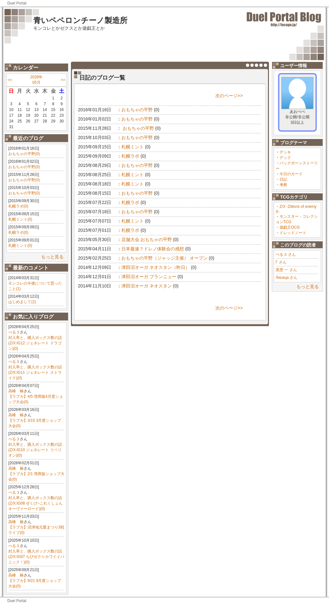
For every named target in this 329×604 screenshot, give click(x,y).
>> (63, 80)
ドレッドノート (292, 233)
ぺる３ (14, 332)
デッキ (285, 152)
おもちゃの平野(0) (24, 154)
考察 (283, 185)
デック (285, 157)
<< (10, 80)
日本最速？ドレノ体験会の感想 (152, 248)
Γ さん (281, 262)
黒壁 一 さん (286, 270)
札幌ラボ (130, 156)
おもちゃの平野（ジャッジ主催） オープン (164, 258)
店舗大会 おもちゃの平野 (146, 239)
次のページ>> (229, 95)
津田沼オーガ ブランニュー (148, 276)
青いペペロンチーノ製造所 (80, 20)
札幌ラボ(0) (18, 206)
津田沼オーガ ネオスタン (146, 285)
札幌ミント (132, 146)
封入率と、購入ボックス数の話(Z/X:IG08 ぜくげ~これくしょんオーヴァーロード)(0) (35, 503)
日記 (283, 179)
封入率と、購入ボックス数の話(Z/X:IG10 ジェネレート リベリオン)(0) (35, 450)
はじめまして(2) (22, 302)
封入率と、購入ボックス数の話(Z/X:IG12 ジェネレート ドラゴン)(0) (35, 343)
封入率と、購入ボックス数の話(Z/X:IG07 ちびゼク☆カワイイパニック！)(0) (36, 556)
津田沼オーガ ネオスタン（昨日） (155, 267)
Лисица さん (286, 277)
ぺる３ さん (286, 254)
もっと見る (52, 256)
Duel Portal (16, 3)
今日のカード (290, 174)
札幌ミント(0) (20, 219)
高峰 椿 (16, 391)
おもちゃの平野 (137, 109)
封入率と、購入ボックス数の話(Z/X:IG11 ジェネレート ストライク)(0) (35, 372)
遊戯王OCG (289, 227)
